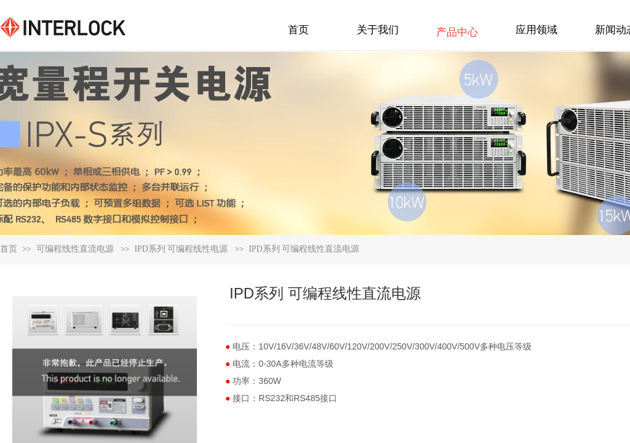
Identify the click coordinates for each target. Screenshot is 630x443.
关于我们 (378, 30)
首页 (8, 248)
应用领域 (536, 30)
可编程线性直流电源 (75, 248)
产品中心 (457, 32)
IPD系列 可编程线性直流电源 (304, 248)
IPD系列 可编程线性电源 (181, 248)
